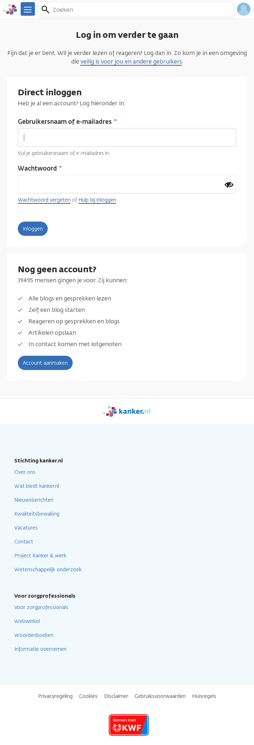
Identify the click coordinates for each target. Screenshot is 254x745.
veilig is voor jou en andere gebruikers (131, 61)
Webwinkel (27, 621)
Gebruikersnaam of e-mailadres (65, 122)
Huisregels (204, 696)
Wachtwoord (37, 168)
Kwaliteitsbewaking (36, 514)
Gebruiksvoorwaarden (160, 696)
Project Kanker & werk (40, 555)
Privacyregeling (55, 696)
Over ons (25, 472)
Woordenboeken (33, 635)
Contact (23, 541)
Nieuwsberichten (33, 500)
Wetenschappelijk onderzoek (48, 569)
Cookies (88, 696)
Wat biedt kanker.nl (36, 486)
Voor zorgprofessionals (41, 607)
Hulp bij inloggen (97, 200)
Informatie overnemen (40, 649)
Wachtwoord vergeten (44, 200)
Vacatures (26, 527)
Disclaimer (116, 696)
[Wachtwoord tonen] (229, 185)
